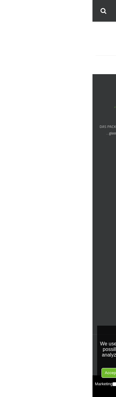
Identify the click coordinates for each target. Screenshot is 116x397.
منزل (106, 30)
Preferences (41, 384)
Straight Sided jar (99, 280)
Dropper (106, 303)
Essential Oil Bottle (97, 185)
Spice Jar (105, 264)
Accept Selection (55, 372)
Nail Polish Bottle (99, 193)
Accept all (21, 372)
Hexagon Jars (102, 256)
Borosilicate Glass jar (96, 248)
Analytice (68, 384)
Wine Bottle (103, 209)
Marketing (13, 384)
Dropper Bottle (100, 169)
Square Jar (104, 272)
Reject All (87, 372)
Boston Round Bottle (95, 177)
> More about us (98, 142)
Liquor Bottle (102, 201)
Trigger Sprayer (100, 312)
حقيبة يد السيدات (98, 62)
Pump (108, 320)
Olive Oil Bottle (100, 217)
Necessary (93, 384)
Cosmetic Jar (102, 240)
